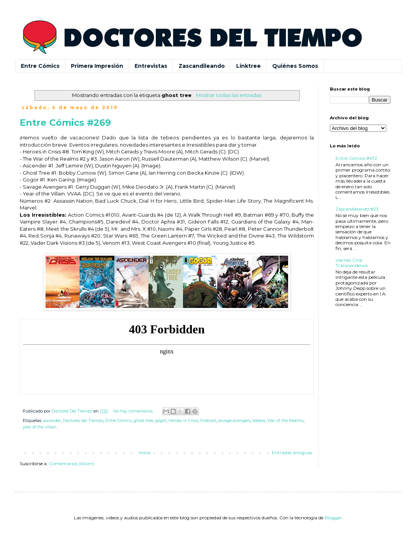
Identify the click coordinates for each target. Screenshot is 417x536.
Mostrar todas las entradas (229, 95)
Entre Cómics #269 (65, 122)
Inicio (144, 452)
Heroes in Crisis (183, 420)
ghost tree (143, 420)
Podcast (208, 420)
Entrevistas (151, 66)
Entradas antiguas (292, 452)
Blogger (333, 517)
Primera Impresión (97, 66)
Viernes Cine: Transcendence (351, 262)
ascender (52, 420)
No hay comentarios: (134, 411)
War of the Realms (285, 420)
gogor (160, 420)
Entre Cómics (40, 66)
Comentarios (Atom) (71, 463)
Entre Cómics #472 (356, 158)
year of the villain (39, 427)
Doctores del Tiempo (83, 420)
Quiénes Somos (295, 66)
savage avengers (234, 420)
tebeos (258, 420)
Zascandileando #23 (357, 209)
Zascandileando (202, 66)
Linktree (248, 66)
